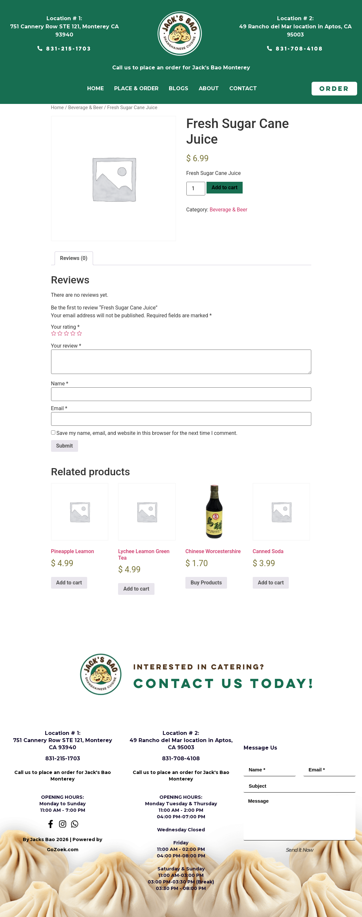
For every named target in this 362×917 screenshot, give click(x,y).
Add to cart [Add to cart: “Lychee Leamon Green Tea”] (136, 589)
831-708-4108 (181, 758)
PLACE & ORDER (136, 88)
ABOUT (209, 88)
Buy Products (206, 583)
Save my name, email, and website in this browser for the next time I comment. (146, 433)
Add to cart (225, 187)
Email (59, 408)
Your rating (65, 327)
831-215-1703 (62, 758)
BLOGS (178, 88)
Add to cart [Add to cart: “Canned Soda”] (271, 583)
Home (57, 107)
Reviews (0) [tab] (73, 258)
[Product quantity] (195, 188)
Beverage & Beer (85, 107)
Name (60, 383)
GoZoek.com (62, 850)
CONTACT (243, 88)
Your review (66, 346)
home (95, 88)
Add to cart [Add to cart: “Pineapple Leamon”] (69, 583)
